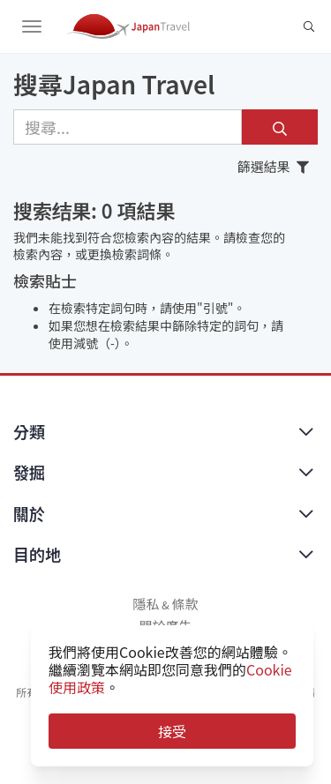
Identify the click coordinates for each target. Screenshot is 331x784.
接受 (172, 731)
